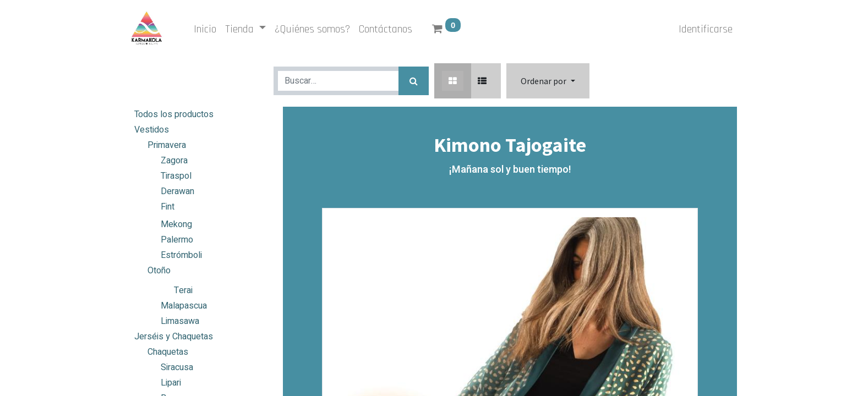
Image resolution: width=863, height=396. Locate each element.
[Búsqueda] (413, 81)
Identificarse (706, 29)
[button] (547, 80)
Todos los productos (174, 114)
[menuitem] (205, 29)
